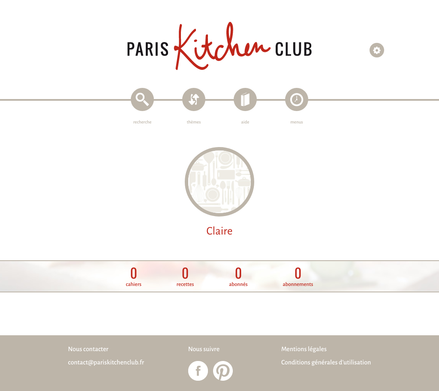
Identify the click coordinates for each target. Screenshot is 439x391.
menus (296, 122)
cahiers (133, 276)
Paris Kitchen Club (219, 46)
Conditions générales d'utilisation (326, 362)
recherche (142, 122)
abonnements (298, 276)
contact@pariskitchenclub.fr (106, 362)
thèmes (194, 122)
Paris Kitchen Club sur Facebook (198, 371)
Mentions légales (304, 349)
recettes (185, 276)
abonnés (238, 276)
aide (245, 122)
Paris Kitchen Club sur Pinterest (223, 371)
